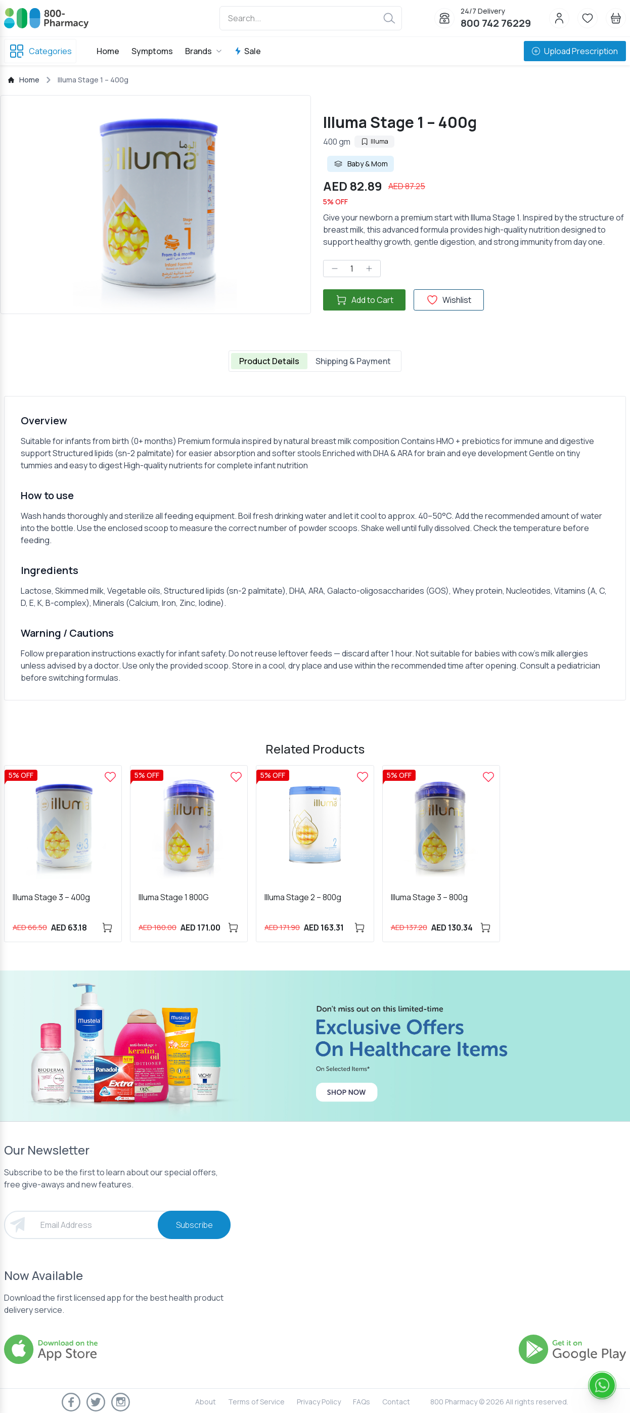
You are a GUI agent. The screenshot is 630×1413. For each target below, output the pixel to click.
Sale (247, 51)
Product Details (269, 361)
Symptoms (152, 51)
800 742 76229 (496, 23)
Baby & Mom (360, 164)
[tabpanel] (315, 548)
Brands (203, 51)
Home (108, 51)
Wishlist (448, 300)
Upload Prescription (575, 51)
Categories (40, 51)
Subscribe (194, 1224)
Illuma (374, 141)
